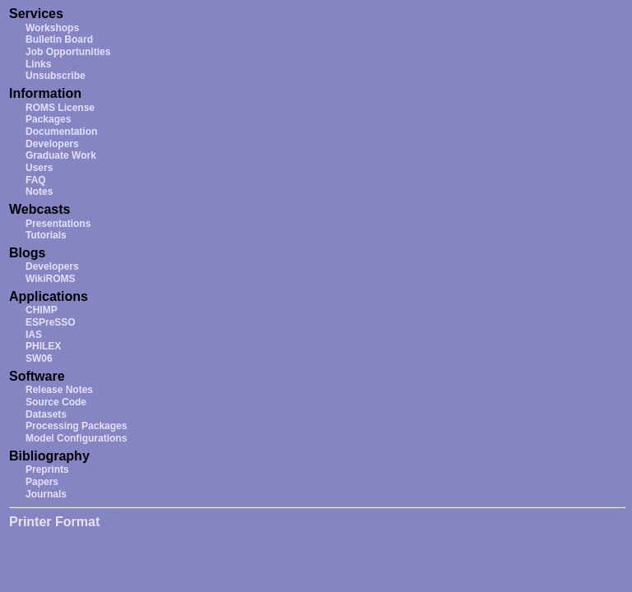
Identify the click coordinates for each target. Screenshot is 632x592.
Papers (42, 482)
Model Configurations (76, 438)
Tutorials (46, 235)
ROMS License (60, 107)
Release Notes (59, 389)
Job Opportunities (68, 52)
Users (39, 167)
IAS (34, 334)
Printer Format (54, 522)
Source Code (56, 402)
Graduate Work (61, 155)
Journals (46, 494)
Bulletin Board (59, 39)
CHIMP (42, 310)
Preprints (47, 469)
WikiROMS (51, 278)
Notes (39, 191)
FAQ (36, 180)
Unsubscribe (56, 75)
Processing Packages (76, 426)
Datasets (46, 414)
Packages (48, 119)
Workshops (52, 28)
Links (38, 64)
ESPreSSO (51, 322)
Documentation (61, 131)
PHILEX (43, 346)
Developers (52, 144)
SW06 (39, 358)
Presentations (58, 223)
